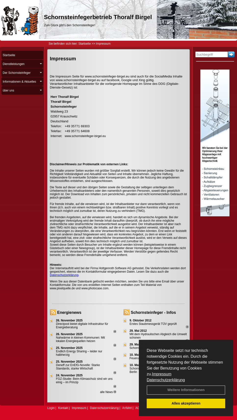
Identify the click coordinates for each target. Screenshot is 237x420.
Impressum (161, 374)
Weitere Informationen (186, 390)
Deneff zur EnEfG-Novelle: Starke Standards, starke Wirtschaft (78, 366)
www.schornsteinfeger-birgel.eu (85, 136)
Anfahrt (127, 408)
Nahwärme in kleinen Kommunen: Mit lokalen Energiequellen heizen (80, 339)
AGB (138, 408)
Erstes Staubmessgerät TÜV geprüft (153, 324)
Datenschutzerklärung (166, 380)
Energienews (69, 312)
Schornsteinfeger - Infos (153, 312)
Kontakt (63, 408)
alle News (108, 392)
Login (50, 408)
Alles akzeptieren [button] (185, 403)
